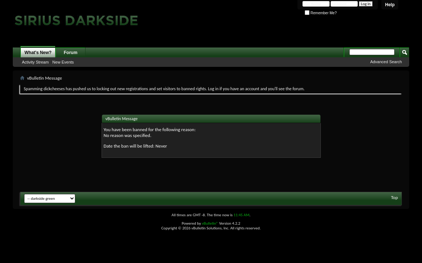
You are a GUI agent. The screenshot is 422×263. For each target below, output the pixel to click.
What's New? (38, 52)
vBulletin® (210, 223)
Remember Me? (321, 13)
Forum (70, 52)
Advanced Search (386, 62)
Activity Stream (35, 62)
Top (394, 197)
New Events (63, 62)
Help (390, 4)
